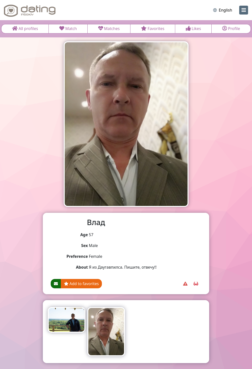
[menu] (243, 10)
